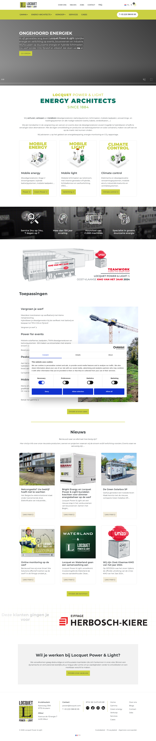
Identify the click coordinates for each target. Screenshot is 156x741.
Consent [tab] (45, 355)
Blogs (131, 706)
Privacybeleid (112, 730)
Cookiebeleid (100, 730)
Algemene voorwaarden (128, 730)
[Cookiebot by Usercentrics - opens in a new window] (114, 347)
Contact (132, 709)
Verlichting (68, 192)
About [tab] (110, 355)
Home (113, 702)
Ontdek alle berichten (78, 594)
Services (113, 716)
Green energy (116, 709)
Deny (47, 391)
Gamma (113, 706)
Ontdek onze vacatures (78, 673)
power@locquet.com (71, 706)
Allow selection (78, 391)
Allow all (109, 391)
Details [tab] (78, 355)
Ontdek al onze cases (78, 412)
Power (26, 192)
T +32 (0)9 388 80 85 (127, 14)
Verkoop (114, 713)
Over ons (133, 702)
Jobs (131, 713)
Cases (112, 720)
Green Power (40, 192)
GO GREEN (25, 53)
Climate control (110, 192)
